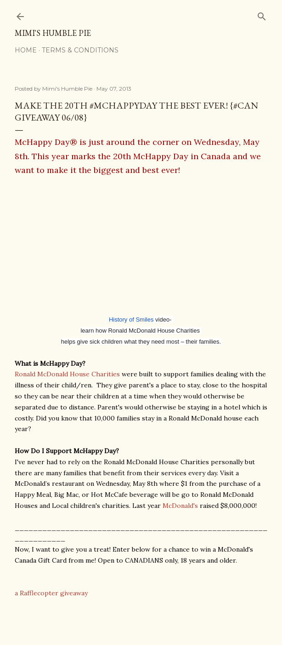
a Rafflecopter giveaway (51, 593)
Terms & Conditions (80, 50)
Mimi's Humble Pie (53, 33)
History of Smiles (131, 319)
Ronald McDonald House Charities (67, 374)
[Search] (261, 14)
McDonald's (180, 505)
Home (26, 50)
